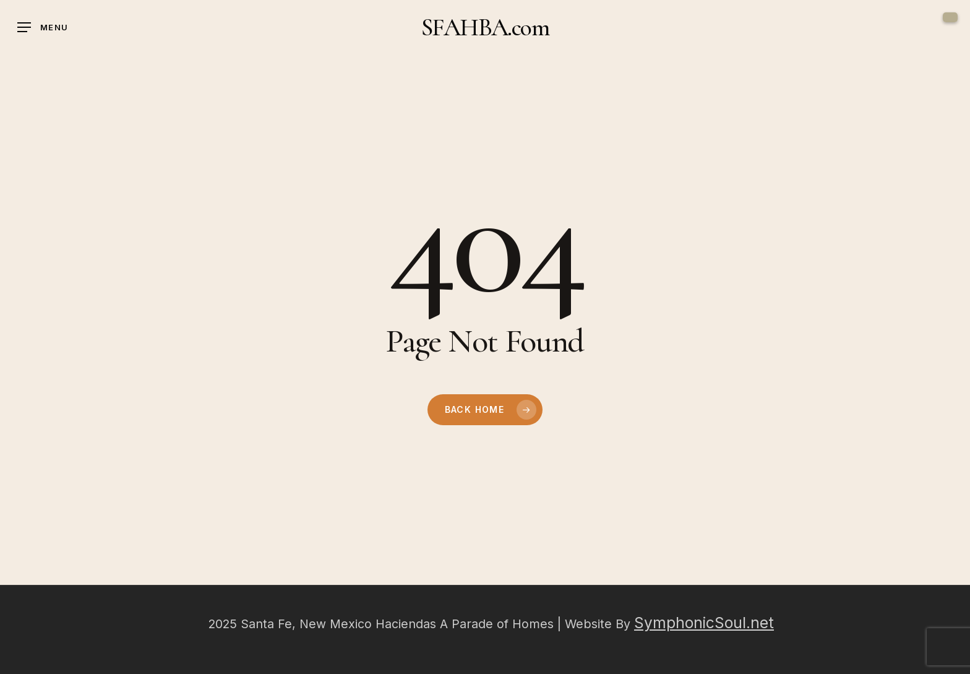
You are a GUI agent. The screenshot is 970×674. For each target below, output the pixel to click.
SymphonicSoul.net (704, 622)
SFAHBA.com (485, 27)
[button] (42, 27)
